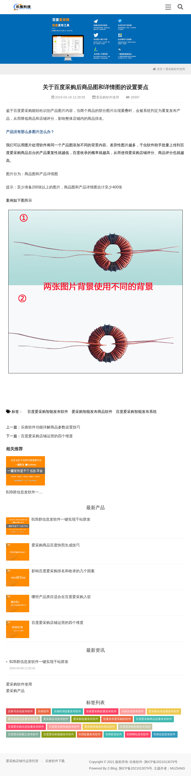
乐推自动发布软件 (132, 711)
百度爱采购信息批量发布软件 (26, 726)
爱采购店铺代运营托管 (22, 761)
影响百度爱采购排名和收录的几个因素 (63, 571)
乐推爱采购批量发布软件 (101, 711)
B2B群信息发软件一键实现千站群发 (35, 492)
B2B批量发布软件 (90, 734)
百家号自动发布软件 (20, 711)
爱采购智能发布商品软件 (92, 412)
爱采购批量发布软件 (85, 719)
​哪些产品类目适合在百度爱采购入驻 (61, 597)
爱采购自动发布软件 (55, 719)
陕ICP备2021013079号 (161, 762)
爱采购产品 (15, 691)
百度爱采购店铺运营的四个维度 (47, 436)
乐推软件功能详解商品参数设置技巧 (50, 427)
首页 (157, 69)
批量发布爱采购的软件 (117, 719)
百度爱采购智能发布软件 (47, 412)
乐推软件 (43, 711)
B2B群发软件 (113, 734)
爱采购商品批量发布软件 (23, 719)
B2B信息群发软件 (165, 734)
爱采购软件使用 (175, 69)
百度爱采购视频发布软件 (58, 734)
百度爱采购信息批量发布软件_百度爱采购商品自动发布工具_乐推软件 (22, 6)
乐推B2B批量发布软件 (67, 711)
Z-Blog (112, 768)
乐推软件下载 (55, 761)
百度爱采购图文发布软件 (23, 734)
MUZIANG (177, 768)
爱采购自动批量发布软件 (164, 711)
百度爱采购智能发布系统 (136, 412)
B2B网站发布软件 (138, 734)
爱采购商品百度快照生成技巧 (56, 545)
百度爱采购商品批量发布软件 (154, 719)
